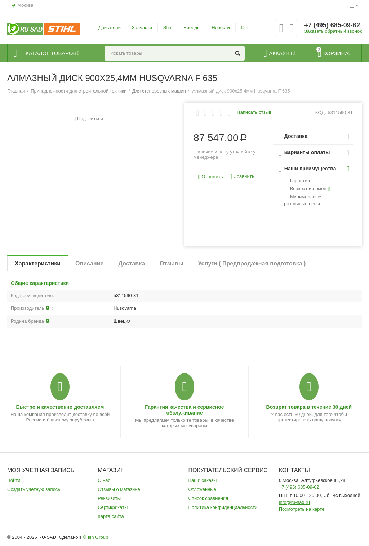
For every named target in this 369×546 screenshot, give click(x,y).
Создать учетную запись (33, 489)
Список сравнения (208, 498)
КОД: (320, 112)
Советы (249, 27)
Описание (89, 263)
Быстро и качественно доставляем (60, 407)
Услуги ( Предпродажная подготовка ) (252, 263)
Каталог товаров (51, 53)
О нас (104, 480)
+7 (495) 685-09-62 (332, 25)
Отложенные (202, 489)
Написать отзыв (254, 112)
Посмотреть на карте (302, 509)
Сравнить (242, 176)
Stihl (167, 27)
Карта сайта (111, 516)
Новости (221, 27)
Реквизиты (109, 498)
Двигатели (109, 27)
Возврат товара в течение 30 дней (309, 407)
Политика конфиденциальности (222, 507)
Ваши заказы (202, 480)
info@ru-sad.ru (294, 502)
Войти (13, 480)
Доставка (132, 263)
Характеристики (38, 263)
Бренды (191, 27)
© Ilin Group (95, 537)
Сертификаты (113, 507)
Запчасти (142, 27)
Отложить (210, 177)
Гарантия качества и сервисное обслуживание (184, 410)
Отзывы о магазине (119, 489)
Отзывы (171, 263)
